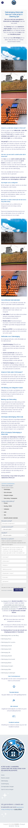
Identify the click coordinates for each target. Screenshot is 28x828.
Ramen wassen (5, 778)
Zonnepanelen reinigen (7, 786)
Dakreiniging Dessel (6, 645)
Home (2, 775)
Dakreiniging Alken (6, 669)
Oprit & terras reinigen (7, 789)
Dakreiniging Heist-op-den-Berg (10, 635)
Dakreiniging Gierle (6, 649)
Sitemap (17, 826)
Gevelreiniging (5, 783)
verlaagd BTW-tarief (6, 444)
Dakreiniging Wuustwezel (8, 659)
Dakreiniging (4, 781)
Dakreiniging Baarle (6, 656)
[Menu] (2, 2)
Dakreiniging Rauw (6, 639)
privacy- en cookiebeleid (8, 590)
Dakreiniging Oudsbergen (8, 673)
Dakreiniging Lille (5, 652)
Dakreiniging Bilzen (6, 662)
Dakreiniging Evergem (7, 666)
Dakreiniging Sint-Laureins (8, 642)
